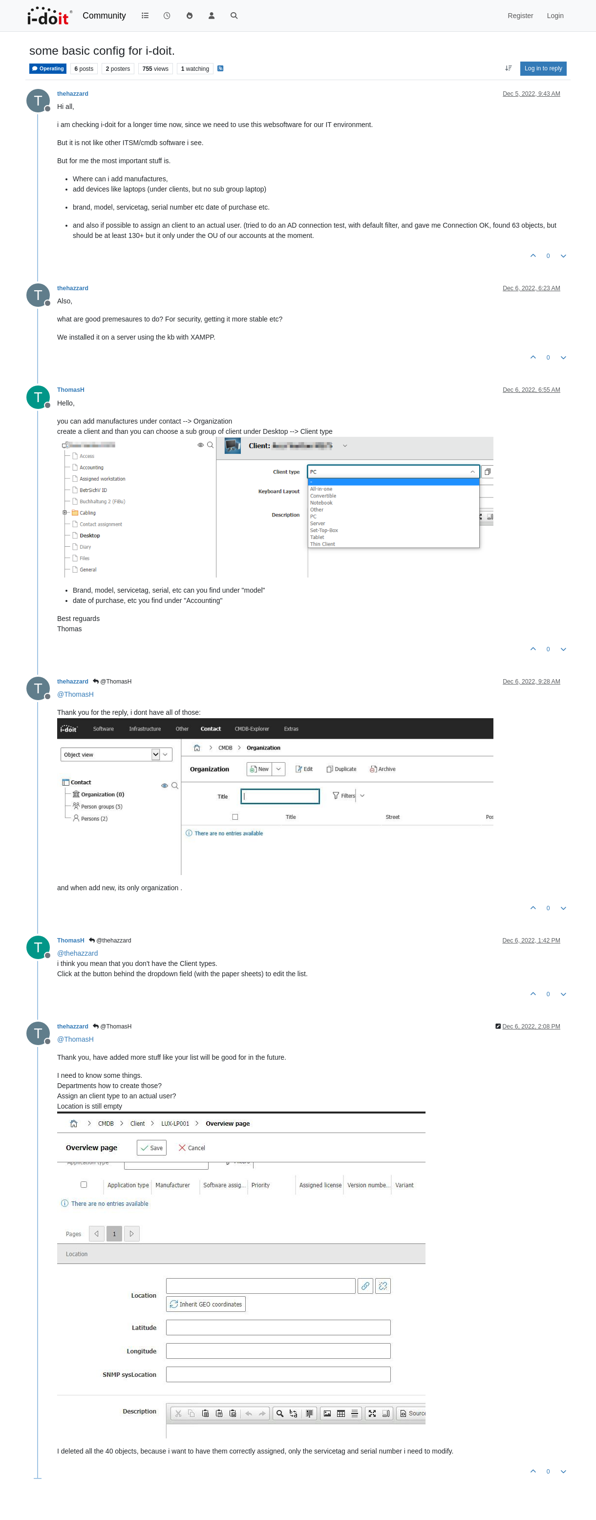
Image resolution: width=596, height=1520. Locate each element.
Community (104, 16)
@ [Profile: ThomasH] (75, 694)
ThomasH (71, 389)
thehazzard (72, 93)
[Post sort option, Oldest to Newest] (508, 68)
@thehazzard (110, 940)
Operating (48, 68)
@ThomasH (112, 681)
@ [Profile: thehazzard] (77, 953)
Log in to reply (543, 68)
